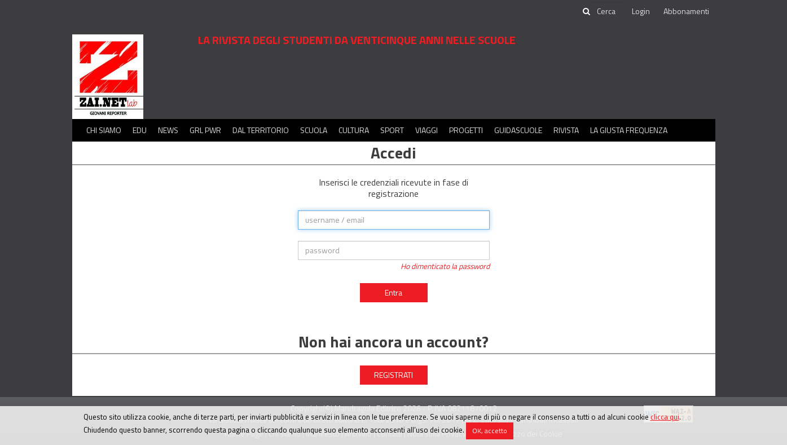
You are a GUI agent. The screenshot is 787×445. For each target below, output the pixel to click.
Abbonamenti (686, 11)
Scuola (313, 130)
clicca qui (664, 416)
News (168, 130)
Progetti (466, 130)
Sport (392, 130)
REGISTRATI (393, 375)
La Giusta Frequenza (628, 130)
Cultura (353, 130)
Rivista (566, 130)
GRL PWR (205, 130)
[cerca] (607, 11)
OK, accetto (489, 430)
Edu (140, 130)
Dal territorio (260, 130)
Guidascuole (518, 130)
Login (641, 11)
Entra (393, 292)
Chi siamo (103, 130)
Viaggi (426, 130)
